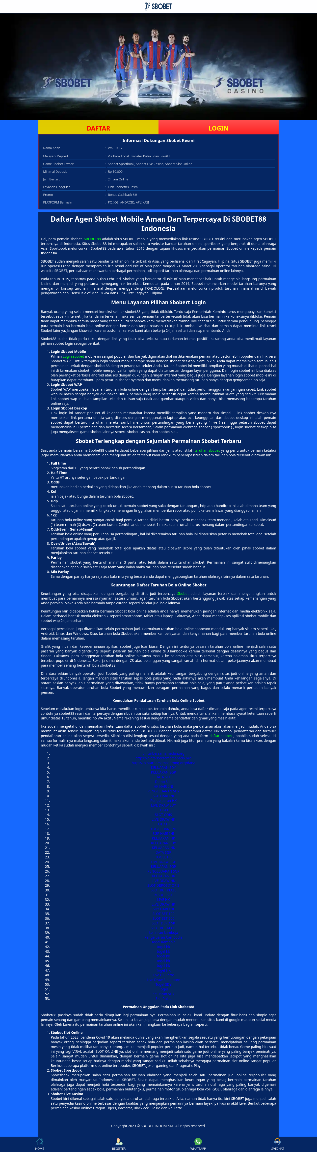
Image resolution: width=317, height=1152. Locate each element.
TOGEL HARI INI (163, 828)
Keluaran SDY (163, 993)
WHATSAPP (198, 1144)
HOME (39, 1144)
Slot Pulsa (163, 998)
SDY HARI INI (163, 909)
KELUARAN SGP (163, 772)
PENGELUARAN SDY (164, 791)
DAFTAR (98, 128)
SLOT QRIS (163, 814)
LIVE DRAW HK (163, 819)
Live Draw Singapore (163, 979)
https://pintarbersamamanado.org (163, 758)
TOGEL (163, 810)
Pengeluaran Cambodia (163, 937)
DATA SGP (163, 777)
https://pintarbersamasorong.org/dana (163, 762)
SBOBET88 (92, 239)
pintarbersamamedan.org (163, 753)
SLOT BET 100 (163, 913)
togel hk (163, 946)
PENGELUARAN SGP (163, 871)
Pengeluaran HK (163, 800)
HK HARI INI (163, 786)
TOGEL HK (163, 857)
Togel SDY (164, 984)
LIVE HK (163, 899)
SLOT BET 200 (163, 918)
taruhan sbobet (207, 450)
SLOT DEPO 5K (163, 923)
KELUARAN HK (163, 838)
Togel (163, 989)
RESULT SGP (163, 894)
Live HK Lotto (163, 975)
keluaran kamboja (163, 932)
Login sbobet (73, 356)
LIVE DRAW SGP (163, 861)
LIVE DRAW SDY (163, 805)
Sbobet (182, 593)
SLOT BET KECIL (163, 890)
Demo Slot (163, 781)
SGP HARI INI (163, 795)
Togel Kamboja (163, 942)
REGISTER (119, 1144)
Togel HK (163, 970)
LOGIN (219, 128)
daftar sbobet (221, 735)
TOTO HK (163, 824)
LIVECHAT (277, 1144)
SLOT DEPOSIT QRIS (163, 885)
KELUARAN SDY (163, 767)
